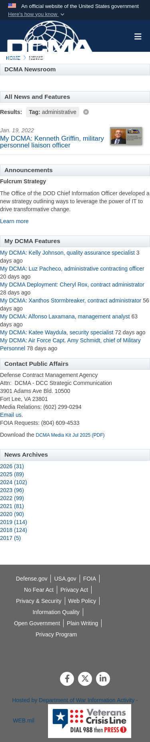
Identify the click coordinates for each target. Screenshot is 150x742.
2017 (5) (10, 538)
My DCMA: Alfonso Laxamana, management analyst (65, 316)
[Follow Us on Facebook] (67, 679)
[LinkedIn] (103, 679)
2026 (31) (12, 466)
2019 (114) (13, 522)
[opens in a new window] (56, 612)
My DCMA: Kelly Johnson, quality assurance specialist (67, 252)
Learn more (14, 221)
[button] (37, 14)
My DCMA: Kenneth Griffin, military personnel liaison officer (52, 142)
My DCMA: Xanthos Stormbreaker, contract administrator (71, 300)
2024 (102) (13, 482)
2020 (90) (12, 514)
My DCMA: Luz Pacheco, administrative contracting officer (72, 268)
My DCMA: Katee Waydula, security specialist (56, 332)
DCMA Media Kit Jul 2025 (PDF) (70, 435)
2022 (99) (12, 498)
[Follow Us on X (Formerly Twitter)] (85, 679)
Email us (11, 415)
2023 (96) (12, 490)
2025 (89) (12, 474)
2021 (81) (12, 506)
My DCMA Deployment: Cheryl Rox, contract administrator (72, 284)
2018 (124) (13, 530)
